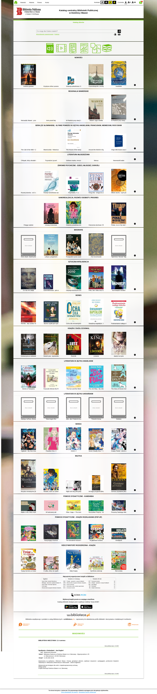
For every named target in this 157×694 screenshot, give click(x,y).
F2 (134, 2)
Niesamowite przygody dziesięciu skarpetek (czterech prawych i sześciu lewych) (60, 587)
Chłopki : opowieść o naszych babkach (75, 581)
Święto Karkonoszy (96, 587)
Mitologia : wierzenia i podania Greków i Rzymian (53, 582)
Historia (31, 2)
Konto (47, 2)
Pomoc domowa (70, 584)
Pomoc (39, 2)
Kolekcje (56, 34)
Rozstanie (94, 586)
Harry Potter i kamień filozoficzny (49, 581)
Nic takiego (94, 584)
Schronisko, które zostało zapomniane (75, 586)
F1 (129, 2)
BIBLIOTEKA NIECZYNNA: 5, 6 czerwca (51, 640)
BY (114, 2)
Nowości (23, 2)
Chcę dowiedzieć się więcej (69, 692)
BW (106, 2)
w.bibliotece (69, 619)
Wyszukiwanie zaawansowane (45, 34)
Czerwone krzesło (71, 587)
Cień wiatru (44, 586)
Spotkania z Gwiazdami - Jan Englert (50, 650)
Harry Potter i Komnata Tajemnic (49, 584)
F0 (126, 2)
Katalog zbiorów (78, 22)
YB (110, 2)
